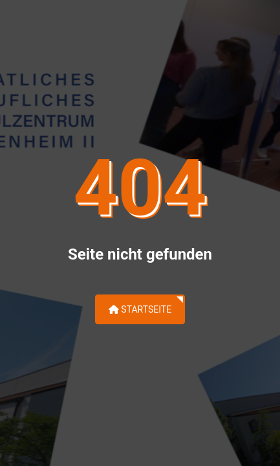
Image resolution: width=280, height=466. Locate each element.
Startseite (140, 309)
